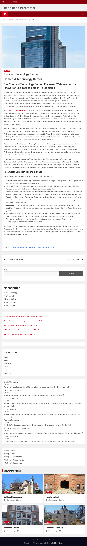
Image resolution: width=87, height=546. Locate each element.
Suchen (6, 270)
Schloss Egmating (10, 305)
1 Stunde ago (9, 500)
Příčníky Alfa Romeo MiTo (13, 457)
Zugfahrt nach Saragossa (13, 390)
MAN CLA (33, 325)
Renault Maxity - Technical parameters (17, 316)
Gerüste (7, 71)
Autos (6, 357)
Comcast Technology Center (17, 111)
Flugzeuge (7, 363)
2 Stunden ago (52, 500)
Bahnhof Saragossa (11, 382)
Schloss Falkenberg (10, 302)
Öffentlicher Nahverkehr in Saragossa (17, 428)
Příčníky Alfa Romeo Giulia (13, 463)
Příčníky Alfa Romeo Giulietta (14, 460)
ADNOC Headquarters (15, 259)
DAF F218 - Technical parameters (15, 334)
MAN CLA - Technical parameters (15, 325)
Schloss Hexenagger (11, 293)
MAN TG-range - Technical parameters (17, 330)
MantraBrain (58, 543)
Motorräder (8, 373)
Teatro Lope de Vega (11, 436)
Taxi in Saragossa (10, 409)
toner (19, 500)
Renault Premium (41, 321)
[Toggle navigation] (11, 13)
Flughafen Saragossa (11, 420)
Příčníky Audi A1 (9, 454)
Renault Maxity (38, 316)
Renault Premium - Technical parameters (18, 321)
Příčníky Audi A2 (9, 450)
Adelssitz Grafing (10, 299)
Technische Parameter (18, 8)
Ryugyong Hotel (74, 259)
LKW (5, 370)
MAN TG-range (38, 330)
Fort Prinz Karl (9, 296)
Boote (6, 360)
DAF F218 (33, 334)
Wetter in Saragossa (11, 398)
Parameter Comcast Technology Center (41, 247)
